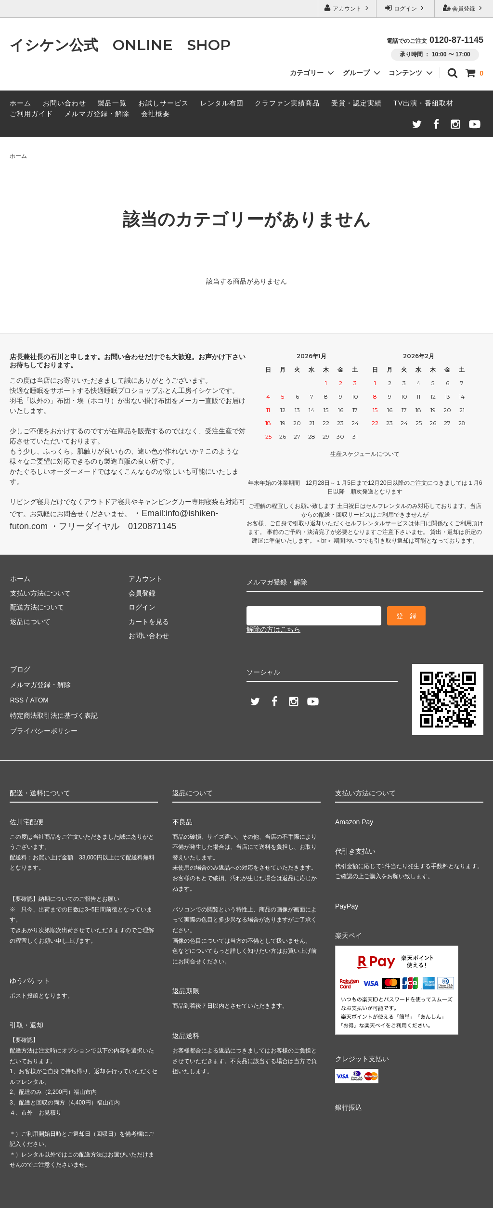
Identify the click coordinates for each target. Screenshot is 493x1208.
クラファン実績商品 (287, 103)
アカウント (347, 8)
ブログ (20, 669)
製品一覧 (112, 103)
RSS (17, 697)
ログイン (406, 8)
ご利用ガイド (31, 113)
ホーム (20, 103)
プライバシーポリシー (43, 725)
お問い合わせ (64, 103)
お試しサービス (163, 103)
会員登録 (464, 8)
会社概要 (155, 113)
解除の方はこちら (273, 629)
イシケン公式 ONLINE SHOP (120, 45)
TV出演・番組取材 (423, 103)
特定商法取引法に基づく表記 (53, 711)
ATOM (38, 697)
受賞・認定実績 (356, 103)
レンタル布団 (222, 103)
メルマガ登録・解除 (97, 113)
